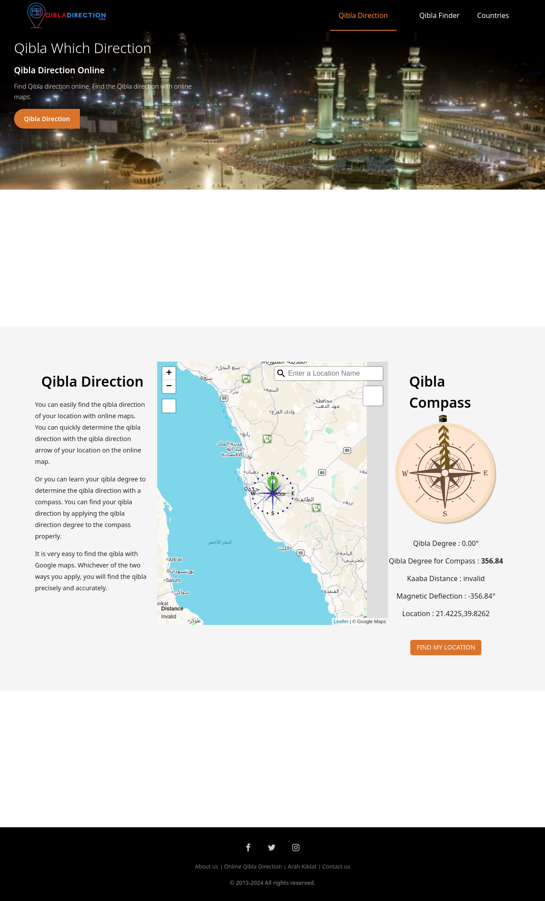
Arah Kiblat (302, 867)
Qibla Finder (440, 15)
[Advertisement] (272, 258)
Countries (493, 15)
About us (207, 867)
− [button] (169, 386)
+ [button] (169, 373)
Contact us (336, 867)
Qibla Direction (363, 15)
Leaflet (341, 621)
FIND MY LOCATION (446, 647)
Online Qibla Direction (253, 867)
